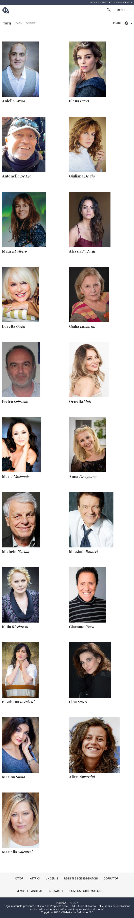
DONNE (31, 23)
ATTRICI (35, 878)
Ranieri (83, 551)
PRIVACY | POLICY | (67, 903)
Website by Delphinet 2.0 (77, 912)
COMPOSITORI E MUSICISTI (86, 891)
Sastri (78, 701)
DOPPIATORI (111, 878)
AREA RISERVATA (123, 2)
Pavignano (82, 476)
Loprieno (15, 401)
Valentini (17, 851)
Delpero (14, 251)
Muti (80, 401)
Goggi (13, 326)
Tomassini (82, 776)
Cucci (79, 100)
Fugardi (82, 251)
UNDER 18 (51, 878)
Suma (13, 776)
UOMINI (18, 23)
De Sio (82, 175)
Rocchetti (18, 701)
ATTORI (19, 878)
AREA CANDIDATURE (101, 2)
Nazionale (15, 476)
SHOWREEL (56, 891)
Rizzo (81, 626)
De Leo (16, 175)
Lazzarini (82, 326)
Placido (15, 551)
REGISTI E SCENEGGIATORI (81, 878)
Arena (13, 100)
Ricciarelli (15, 626)
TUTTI (7, 23)
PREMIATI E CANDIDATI (29, 891)
